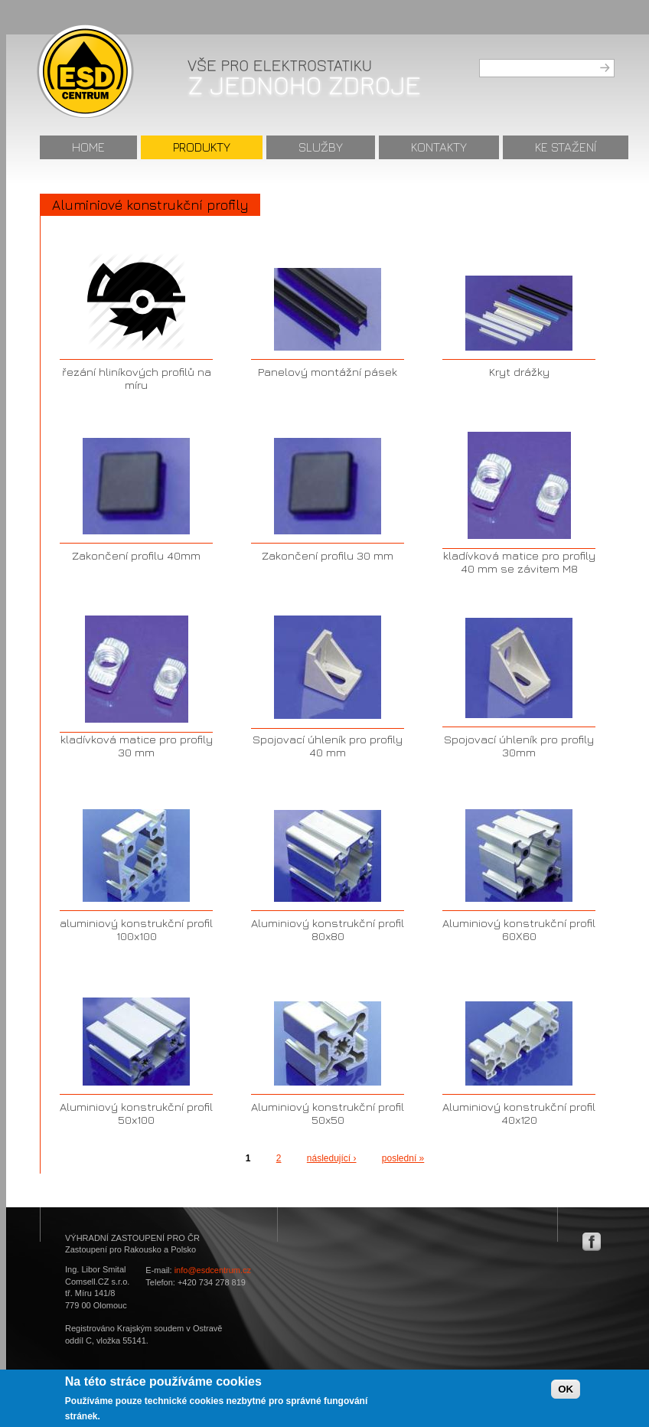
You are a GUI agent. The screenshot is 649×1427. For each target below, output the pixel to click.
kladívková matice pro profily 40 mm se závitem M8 (519, 562)
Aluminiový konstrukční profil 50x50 (327, 1113)
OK (565, 1393)
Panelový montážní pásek (327, 371)
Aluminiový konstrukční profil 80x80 (327, 929)
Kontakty (439, 147)
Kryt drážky (519, 371)
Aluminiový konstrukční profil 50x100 (136, 1113)
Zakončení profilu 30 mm (327, 555)
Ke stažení (565, 147)
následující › (332, 1158)
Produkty (201, 147)
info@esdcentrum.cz (212, 1270)
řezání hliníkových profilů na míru (136, 378)
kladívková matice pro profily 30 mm (136, 746)
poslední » (403, 1158)
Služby (320, 147)
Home (88, 147)
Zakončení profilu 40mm (136, 555)
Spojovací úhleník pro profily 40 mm (328, 746)
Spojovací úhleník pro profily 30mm (519, 746)
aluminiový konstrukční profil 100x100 (136, 929)
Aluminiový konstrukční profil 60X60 (518, 929)
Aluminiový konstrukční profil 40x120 (518, 1113)
